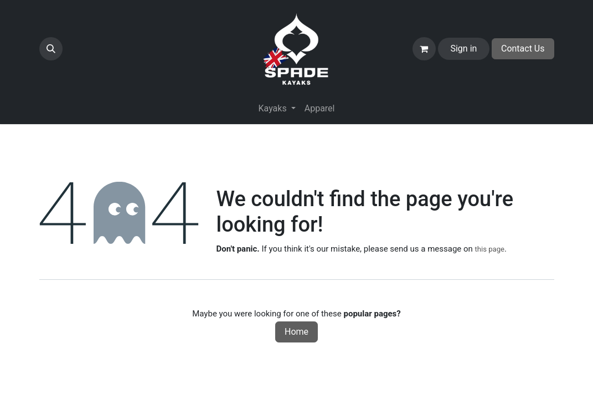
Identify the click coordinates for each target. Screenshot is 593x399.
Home (296, 331)
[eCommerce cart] (424, 48)
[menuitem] (319, 109)
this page (490, 249)
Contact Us (523, 48)
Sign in (463, 48)
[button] (51, 48)
